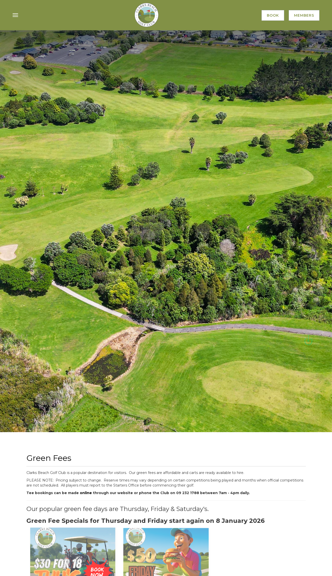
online (86, 493)
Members (304, 15)
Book (273, 15)
